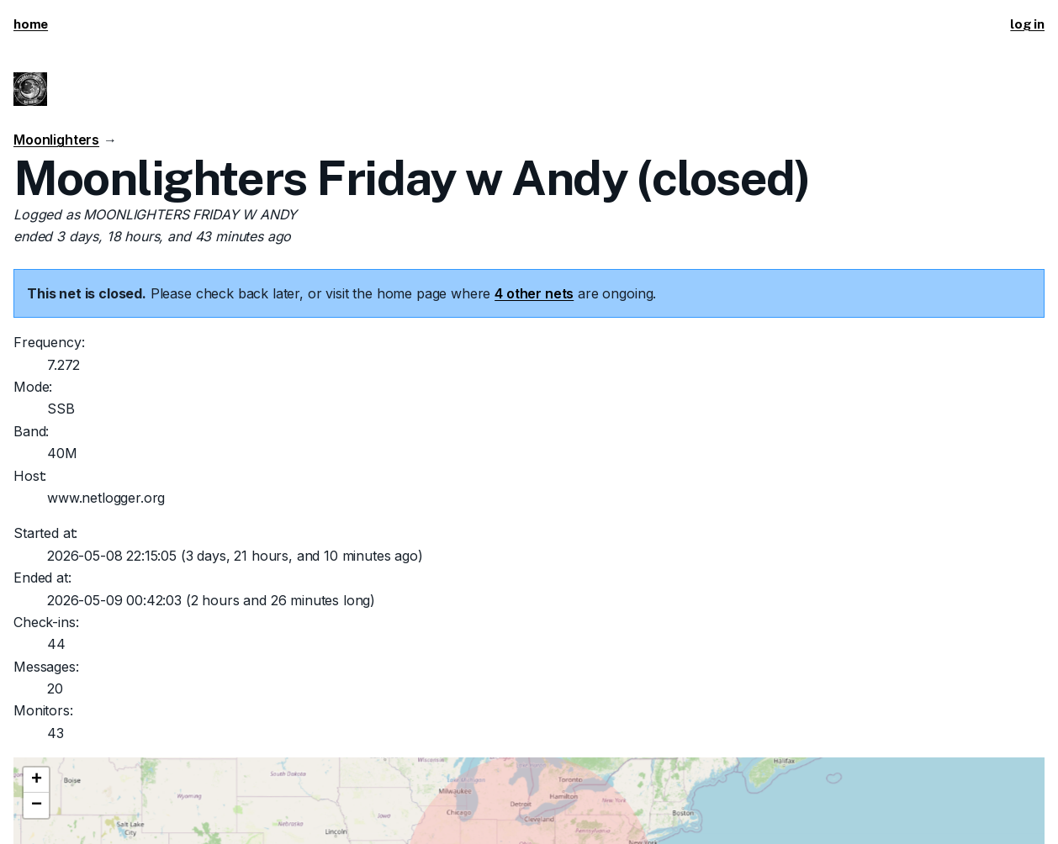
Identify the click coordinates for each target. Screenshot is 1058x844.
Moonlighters (56, 139)
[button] (36, 780)
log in (1027, 24)
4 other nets (534, 293)
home (30, 24)
